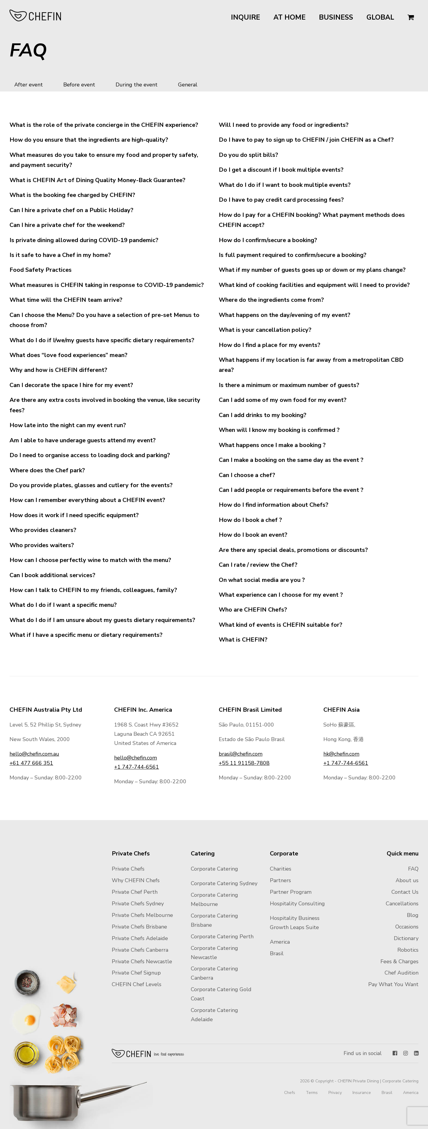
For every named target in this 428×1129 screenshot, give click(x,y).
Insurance (362, 1092)
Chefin (148, 1053)
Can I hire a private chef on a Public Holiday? (71, 210)
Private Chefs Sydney (138, 903)
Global (380, 17)
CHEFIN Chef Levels (136, 984)
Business (336, 17)
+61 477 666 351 (31, 763)
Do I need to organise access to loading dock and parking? (90, 455)
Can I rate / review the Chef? (258, 565)
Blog (412, 915)
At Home (289, 17)
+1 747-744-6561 (136, 766)
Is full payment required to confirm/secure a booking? (292, 255)
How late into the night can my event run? (68, 425)
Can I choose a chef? (247, 475)
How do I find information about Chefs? (273, 505)
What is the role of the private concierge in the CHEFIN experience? (104, 125)
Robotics (407, 949)
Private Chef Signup (136, 972)
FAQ (413, 868)
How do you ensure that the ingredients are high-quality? (89, 140)
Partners (280, 880)
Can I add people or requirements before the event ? (291, 490)
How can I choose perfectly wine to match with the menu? (90, 560)
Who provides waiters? (42, 545)
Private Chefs (128, 868)
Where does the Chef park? (47, 470)
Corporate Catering (214, 868)
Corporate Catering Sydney (224, 883)
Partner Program (290, 892)
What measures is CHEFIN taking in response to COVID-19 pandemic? (107, 285)
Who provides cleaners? (43, 530)
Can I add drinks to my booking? (262, 415)
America (280, 941)
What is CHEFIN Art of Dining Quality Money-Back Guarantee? (97, 180)
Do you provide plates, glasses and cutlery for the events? (91, 485)
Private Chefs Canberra (140, 949)
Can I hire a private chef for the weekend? (67, 225)
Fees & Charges (399, 961)
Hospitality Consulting (297, 903)
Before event (79, 84)
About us (407, 880)
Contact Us (404, 892)
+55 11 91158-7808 (244, 763)
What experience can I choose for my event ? (281, 595)
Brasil (277, 953)
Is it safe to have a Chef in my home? (60, 255)
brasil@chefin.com (240, 753)
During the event (137, 84)
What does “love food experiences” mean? (69, 355)
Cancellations (402, 903)
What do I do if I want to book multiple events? (285, 185)
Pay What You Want (393, 984)
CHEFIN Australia (36, 15)
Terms (312, 1092)
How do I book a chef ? (250, 520)
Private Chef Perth (135, 892)
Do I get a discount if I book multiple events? (281, 170)
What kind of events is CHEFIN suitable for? (280, 625)
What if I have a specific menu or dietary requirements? (86, 635)
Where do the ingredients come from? (271, 300)
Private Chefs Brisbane (139, 926)
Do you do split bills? (248, 155)
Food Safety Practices (41, 270)
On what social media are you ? (262, 580)
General (187, 84)
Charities (280, 868)
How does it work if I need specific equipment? (74, 515)
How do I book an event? (253, 535)
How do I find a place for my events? (269, 345)
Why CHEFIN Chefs (136, 880)
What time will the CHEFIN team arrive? (66, 300)
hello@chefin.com (135, 757)
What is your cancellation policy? (265, 330)
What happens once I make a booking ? (272, 445)
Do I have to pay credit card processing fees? (281, 200)
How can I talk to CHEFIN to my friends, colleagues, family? (93, 590)
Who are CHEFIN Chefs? (253, 610)
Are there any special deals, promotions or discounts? (293, 550)
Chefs (289, 1092)
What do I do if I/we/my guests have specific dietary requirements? (102, 340)
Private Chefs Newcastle (142, 961)
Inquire (245, 17)
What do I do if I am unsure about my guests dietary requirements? (102, 620)
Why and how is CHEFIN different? (58, 370)
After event (28, 84)
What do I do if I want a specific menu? (63, 605)
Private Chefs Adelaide (140, 938)
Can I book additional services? (52, 575)
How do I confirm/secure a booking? (268, 240)
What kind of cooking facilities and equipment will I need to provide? (314, 285)
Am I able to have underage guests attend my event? (83, 440)
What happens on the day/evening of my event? (284, 315)
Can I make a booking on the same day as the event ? (291, 460)
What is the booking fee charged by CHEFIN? (72, 195)
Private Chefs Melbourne (142, 915)
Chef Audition (401, 972)
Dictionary (406, 938)
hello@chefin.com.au (34, 753)
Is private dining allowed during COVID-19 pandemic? (84, 240)
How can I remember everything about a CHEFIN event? (87, 500)
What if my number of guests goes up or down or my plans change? (312, 270)
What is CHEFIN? (243, 640)
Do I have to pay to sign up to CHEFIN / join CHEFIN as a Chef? (306, 140)
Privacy (335, 1092)
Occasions (406, 926)
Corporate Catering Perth (222, 936)
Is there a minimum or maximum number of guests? (289, 385)
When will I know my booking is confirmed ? (279, 430)
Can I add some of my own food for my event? (283, 400)
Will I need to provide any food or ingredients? (284, 125)
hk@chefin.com (341, 753)
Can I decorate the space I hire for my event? (71, 385)
